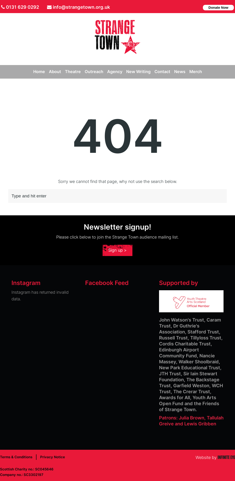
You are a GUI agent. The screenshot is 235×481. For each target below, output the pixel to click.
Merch (195, 71)
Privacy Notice (52, 457)
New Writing (138, 71)
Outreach (94, 71)
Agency (114, 71)
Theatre (73, 71)
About (55, 71)
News (179, 71)
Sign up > (117, 250)
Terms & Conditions (16, 457)
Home (39, 71)
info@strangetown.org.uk (81, 7)
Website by (215, 457)
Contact (162, 71)
